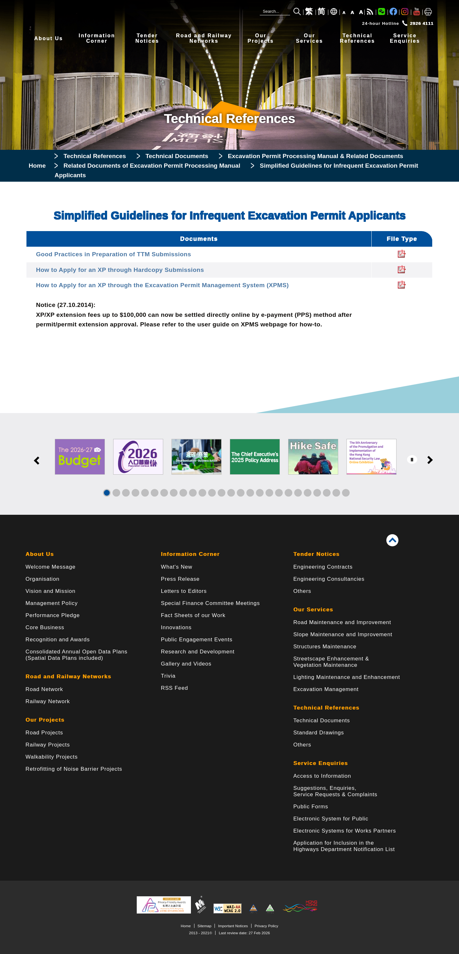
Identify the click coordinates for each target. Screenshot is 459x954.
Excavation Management (326, 689)
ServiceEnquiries (405, 38)
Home (37, 166)
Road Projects (44, 733)
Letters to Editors (184, 591)
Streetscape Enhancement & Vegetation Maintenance (331, 662)
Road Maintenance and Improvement (342, 622)
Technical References (94, 156)
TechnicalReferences (357, 38)
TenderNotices (147, 38)
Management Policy (52, 603)
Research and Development (198, 652)
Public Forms (310, 807)
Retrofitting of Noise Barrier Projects (74, 769)
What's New (177, 567)
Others (302, 591)
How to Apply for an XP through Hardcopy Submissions (120, 269)
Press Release (180, 579)
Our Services (313, 610)
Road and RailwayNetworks (204, 38)
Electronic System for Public (330, 819)
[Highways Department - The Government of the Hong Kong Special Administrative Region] (121, 15)
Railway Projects (48, 745)
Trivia (168, 676)
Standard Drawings (318, 733)
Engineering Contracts (323, 567)
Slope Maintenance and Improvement (342, 634)
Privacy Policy (266, 926)
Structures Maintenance (324, 647)
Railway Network (48, 701)
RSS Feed (174, 688)
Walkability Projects (52, 757)
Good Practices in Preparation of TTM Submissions (113, 254)
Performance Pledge (53, 615)
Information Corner (190, 554)
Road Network (44, 689)
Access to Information (322, 776)
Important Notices (233, 926)
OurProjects (261, 38)
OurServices (309, 38)
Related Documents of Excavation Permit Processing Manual (152, 165)
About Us (48, 38)
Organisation (43, 579)
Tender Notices (316, 554)
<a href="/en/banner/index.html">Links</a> (229, 464)
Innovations (176, 627)
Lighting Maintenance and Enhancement (346, 677)
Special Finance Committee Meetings (210, 603)
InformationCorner (97, 38)
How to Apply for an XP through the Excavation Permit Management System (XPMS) (162, 285)
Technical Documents (177, 156)
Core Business (45, 627)
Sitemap (205, 926)
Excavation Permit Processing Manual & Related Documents (315, 156)
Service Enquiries (320, 763)
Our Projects (45, 720)
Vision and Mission (51, 591)
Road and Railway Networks (68, 677)
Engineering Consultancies (329, 579)
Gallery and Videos (186, 664)
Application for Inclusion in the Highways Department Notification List (344, 846)
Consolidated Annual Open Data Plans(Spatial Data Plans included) (76, 655)
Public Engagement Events (197, 640)
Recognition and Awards (58, 640)
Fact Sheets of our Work (193, 615)
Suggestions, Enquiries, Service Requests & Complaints (335, 791)
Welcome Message (51, 567)
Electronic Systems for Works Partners (344, 831)
